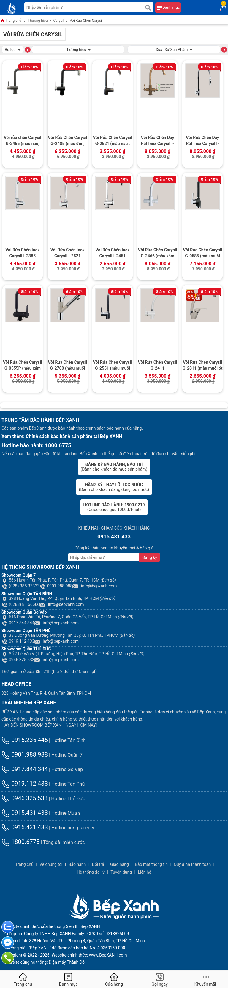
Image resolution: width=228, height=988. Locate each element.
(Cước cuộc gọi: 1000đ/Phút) (114, 507)
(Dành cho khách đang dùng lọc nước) (114, 487)
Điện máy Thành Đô (67, 962)
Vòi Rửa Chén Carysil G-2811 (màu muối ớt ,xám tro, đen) (202, 366)
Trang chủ (10, 20)
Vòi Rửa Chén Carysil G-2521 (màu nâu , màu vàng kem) (112, 141)
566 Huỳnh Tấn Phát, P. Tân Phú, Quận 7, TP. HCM (58, 580)
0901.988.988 (55, 586)
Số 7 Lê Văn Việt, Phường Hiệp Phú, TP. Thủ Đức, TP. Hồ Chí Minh (73, 653)
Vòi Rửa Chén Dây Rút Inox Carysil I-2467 (157, 141)
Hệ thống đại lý (90, 872)
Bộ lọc (13, 49)
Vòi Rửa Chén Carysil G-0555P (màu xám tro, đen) (22, 366)
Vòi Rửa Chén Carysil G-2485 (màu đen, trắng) (67, 141)
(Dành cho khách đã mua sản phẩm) (114, 467)
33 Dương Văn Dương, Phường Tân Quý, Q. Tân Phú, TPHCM (68, 635)
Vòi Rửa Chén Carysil (86, 20)
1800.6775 (20, 841)
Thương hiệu (38, 20)
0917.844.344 (24, 769)
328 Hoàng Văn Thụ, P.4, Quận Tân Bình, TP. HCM (58, 598)
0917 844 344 (17, 622)
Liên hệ (144, 872)
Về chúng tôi (50, 864)
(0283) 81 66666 (20, 604)
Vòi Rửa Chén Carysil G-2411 (157, 365)
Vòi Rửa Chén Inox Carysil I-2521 (67, 253)
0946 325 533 (17, 659)
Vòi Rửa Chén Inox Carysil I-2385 (22, 253)
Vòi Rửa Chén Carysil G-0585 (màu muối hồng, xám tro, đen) (202, 253)
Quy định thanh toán (192, 864)
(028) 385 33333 (20, 586)
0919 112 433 (17, 641)
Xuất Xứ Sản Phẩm (174, 49)
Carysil (58, 20)
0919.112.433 (24, 783)
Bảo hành (77, 864)
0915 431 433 (114, 536)
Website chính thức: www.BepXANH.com (89, 955)
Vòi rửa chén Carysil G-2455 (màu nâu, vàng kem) (22, 141)
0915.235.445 (24, 739)
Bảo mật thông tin (151, 864)
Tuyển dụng (121, 872)
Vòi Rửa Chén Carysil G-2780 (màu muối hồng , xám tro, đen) (67, 366)
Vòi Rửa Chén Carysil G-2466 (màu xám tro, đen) (157, 253)
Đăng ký (149, 557)
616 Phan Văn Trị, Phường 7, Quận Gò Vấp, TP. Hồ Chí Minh (67, 616)
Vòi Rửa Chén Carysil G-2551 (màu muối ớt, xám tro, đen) (112, 366)
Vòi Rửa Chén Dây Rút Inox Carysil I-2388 (202, 141)
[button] (28, 49)
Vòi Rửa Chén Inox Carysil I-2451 (112, 253)
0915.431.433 (24, 812)
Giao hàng (119, 864)
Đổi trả (98, 864)
